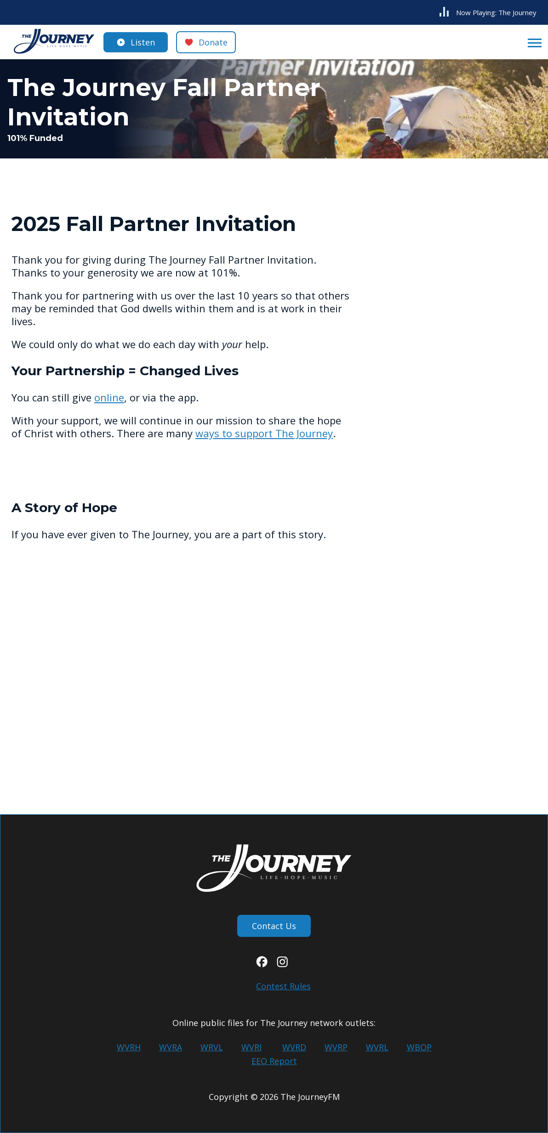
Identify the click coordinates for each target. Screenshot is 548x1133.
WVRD (294, 1047)
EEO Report (274, 1060)
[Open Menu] (532, 42)
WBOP (419, 1047)
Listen (143, 42)
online (109, 397)
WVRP (336, 1047)
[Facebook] (262, 964)
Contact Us (274, 925)
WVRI (251, 1047)
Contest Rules (283, 986)
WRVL (211, 1047)
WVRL (377, 1047)
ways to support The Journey (264, 433)
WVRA (170, 1047)
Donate (213, 42)
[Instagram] (282, 964)
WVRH (129, 1047)
